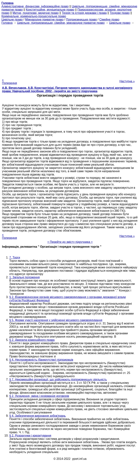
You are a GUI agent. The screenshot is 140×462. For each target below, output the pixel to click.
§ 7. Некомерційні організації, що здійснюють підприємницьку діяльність (58, 379)
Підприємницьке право (81, 19)
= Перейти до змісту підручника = (70, 241)
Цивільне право (12, 19)
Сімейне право (109, 19)
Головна (7, 22)
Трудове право (120, 12)
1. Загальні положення (24, 277)
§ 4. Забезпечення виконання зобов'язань (37, 415)
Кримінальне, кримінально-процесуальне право (33, 16)
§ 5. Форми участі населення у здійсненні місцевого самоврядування (55, 320)
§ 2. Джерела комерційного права (32, 339)
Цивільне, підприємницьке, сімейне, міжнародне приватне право (61, 22)
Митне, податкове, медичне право (36, 12)
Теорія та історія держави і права (84, 12)
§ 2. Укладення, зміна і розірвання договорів (39, 396)
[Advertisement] (70, 50)
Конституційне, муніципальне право (50, 9)
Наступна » (127, 81)
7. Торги (14, 257)
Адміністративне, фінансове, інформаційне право (35, 6)
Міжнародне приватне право (44, 19)
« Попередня (9, 81)
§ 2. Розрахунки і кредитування (30, 435)
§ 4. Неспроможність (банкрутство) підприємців (41, 359)
